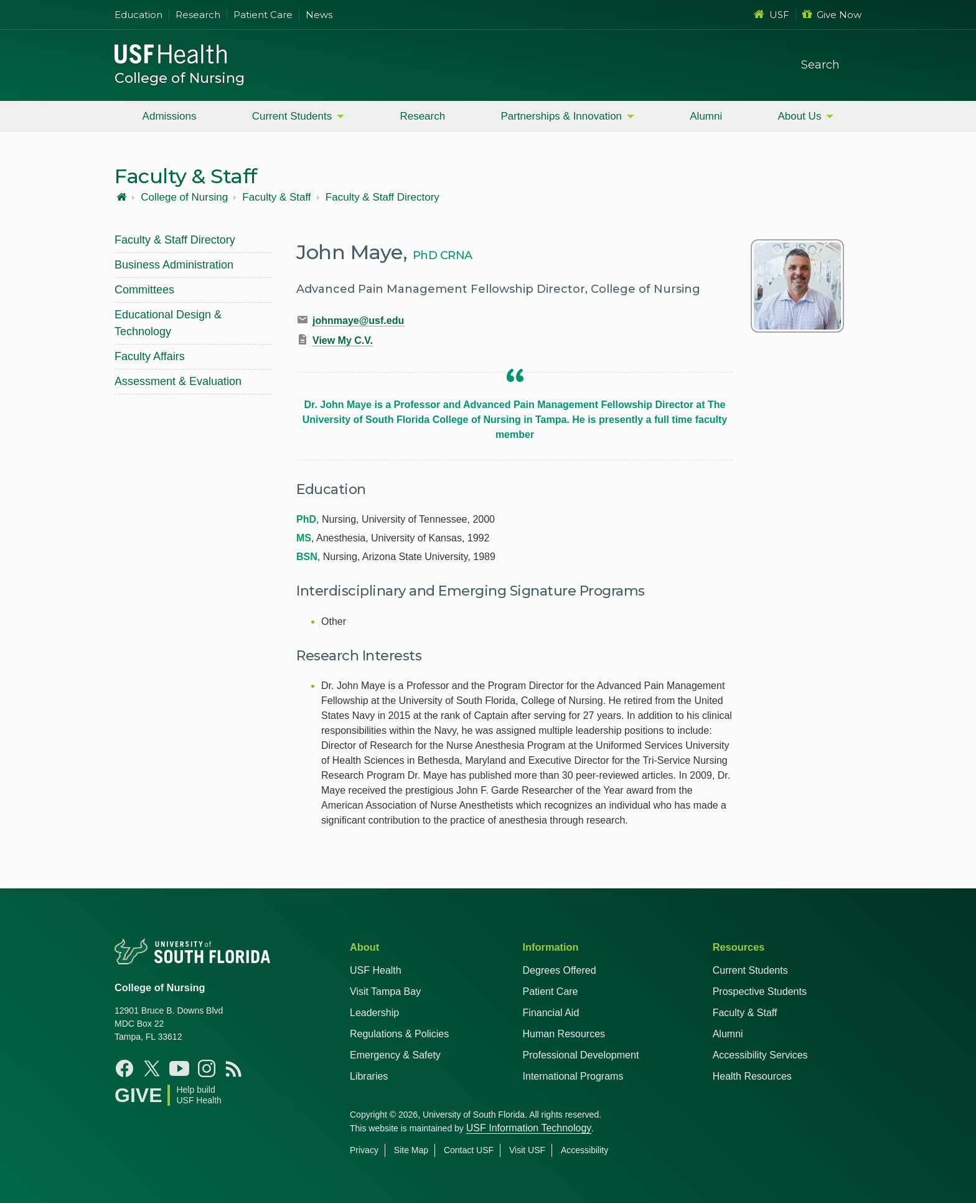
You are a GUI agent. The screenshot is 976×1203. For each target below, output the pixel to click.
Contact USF (469, 1150)
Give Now (831, 15)
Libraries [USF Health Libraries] (369, 1076)
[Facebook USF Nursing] (124, 1068)
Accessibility (584, 1150)
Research (198, 15)
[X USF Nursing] (152, 1068)
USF (771, 15)
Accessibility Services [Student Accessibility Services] (760, 1055)
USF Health (375, 970)
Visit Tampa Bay (385, 991)
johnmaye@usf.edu (358, 320)
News (319, 15)
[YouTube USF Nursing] (179, 1068)
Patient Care (263, 15)
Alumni (706, 116)
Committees (144, 289)
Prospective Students (760, 991)
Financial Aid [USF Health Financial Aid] (551, 1012)
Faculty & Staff (276, 197)
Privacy (364, 1150)
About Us (799, 116)
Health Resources (752, 1076)
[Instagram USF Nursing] (207, 1068)
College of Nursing (180, 78)
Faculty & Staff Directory (382, 197)
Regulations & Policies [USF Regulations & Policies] (399, 1034)
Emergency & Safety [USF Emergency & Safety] (395, 1055)
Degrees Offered (559, 970)
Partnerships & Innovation (561, 116)
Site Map (411, 1150)
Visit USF (527, 1150)
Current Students (292, 116)
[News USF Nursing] (234, 1068)
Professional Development (581, 1055)
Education (138, 15)
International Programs (573, 1076)
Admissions (170, 116)
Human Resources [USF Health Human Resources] (564, 1034)
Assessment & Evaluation (178, 381)
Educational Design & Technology (168, 323)
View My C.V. (342, 340)
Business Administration (174, 265)
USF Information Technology (529, 1128)
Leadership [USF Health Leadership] (374, 1012)
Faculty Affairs (150, 356)
